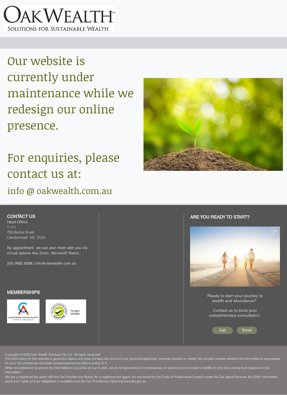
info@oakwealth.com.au (55, 263)
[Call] (222, 330)
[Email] (247, 330)
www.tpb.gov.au (135, 381)
